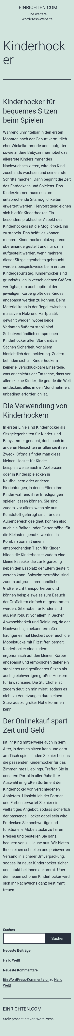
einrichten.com (38, 7)
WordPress (44, 1019)
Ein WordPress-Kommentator (26, 979)
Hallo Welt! (11, 960)
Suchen (9, 930)
